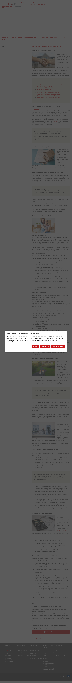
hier (45, 340)
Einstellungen (45, 346)
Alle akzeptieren (58, 346)
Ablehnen (35, 346)
